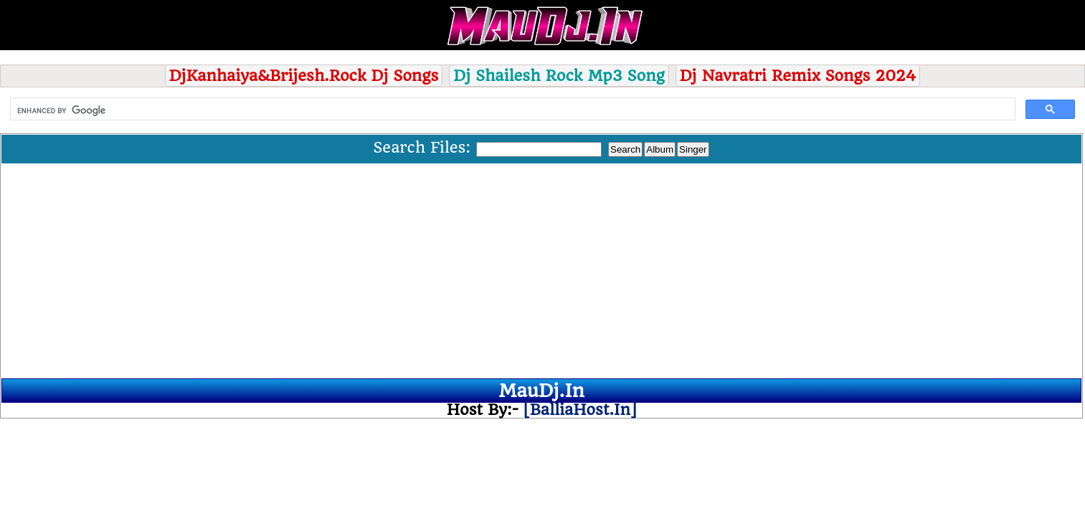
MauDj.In (541, 390)
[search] (511, 110)
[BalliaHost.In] (577, 410)
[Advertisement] (541, 271)
